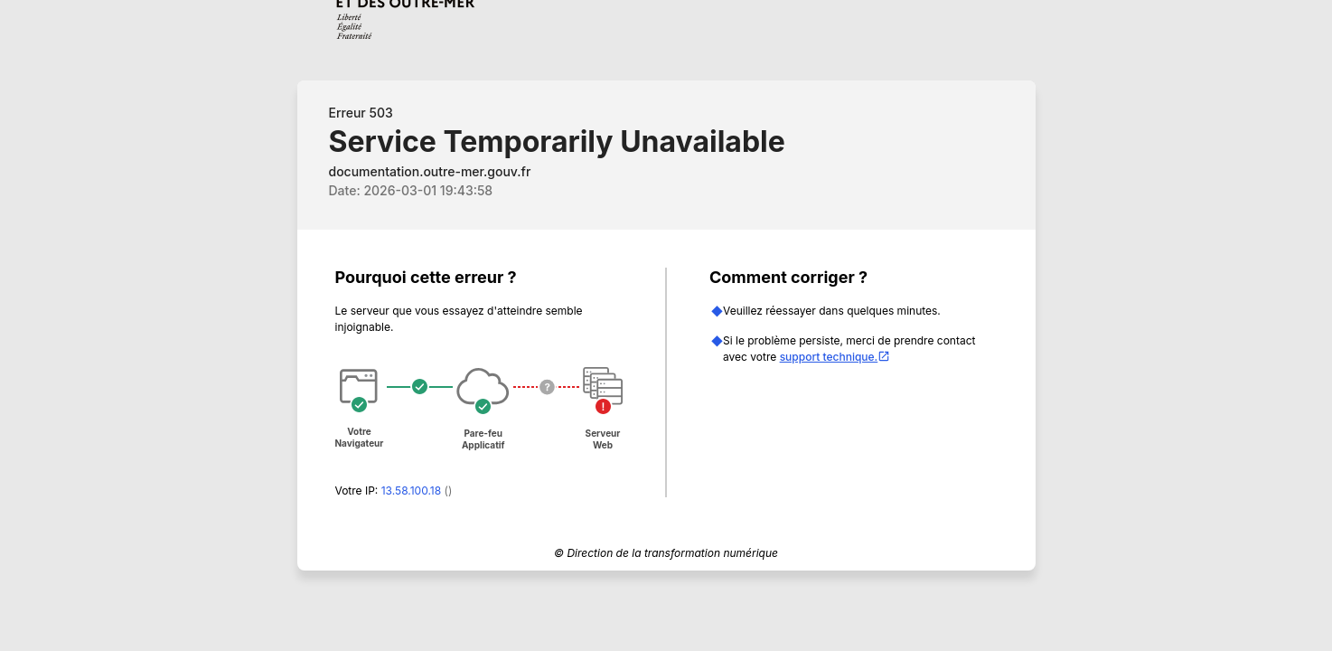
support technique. (835, 356)
